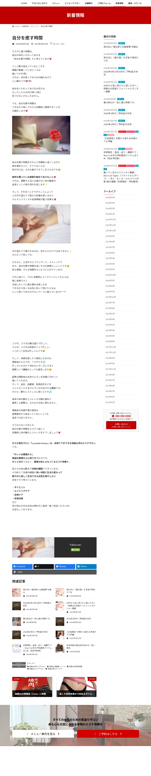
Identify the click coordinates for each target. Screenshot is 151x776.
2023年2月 (110, 330)
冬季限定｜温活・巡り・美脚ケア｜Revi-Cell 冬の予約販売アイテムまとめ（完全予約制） (37, 648)
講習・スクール (63, 764)
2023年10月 (110, 297)
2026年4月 (110, 197)
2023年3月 (110, 325)
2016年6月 (110, 358)
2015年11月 (110, 369)
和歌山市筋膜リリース (57, 666)
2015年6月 (110, 374)
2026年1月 (110, 214)
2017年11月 (110, 352)
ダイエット (122, 131)
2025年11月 (110, 225)
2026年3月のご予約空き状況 (78, 618)
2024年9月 (110, 280)
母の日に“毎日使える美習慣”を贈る (121, 46)
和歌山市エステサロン (37, 666)
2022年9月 (110, 336)
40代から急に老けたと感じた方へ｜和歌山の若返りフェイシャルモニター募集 (80, 606)
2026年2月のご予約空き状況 (35, 632)
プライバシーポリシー (109, 773)
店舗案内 (104, 764)
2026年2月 (110, 208)
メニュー (60, 759)
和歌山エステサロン (36, 669)
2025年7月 (110, 247)
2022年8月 (110, 341)
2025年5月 (110, 258)
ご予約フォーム (106, 769)
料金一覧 (60, 769)
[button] (43, 734)
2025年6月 (110, 252)
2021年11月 (110, 347)
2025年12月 (110, 219)
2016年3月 (110, 363)
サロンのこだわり (107, 759)
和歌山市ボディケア (55, 669)
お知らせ (121, 43)
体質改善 (110, 135)
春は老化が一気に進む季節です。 (37, 618)
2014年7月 (110, 391)
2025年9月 (110, 236)
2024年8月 (110, 286)
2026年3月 (110, 203)
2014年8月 (110, 385)
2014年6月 (110, 397)
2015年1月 (110, 380)
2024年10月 (110, 275)
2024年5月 (110, 291)
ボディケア (31, 663)
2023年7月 (110, 302)
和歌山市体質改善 (75, 666)
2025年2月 (110, 269)
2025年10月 (110, 230)
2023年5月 (110, 313)
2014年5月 (110, 402)
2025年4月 (110, 264)
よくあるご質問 (63, 773)
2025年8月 (110, 241)
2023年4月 (110, 319)
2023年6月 (110, 308)
